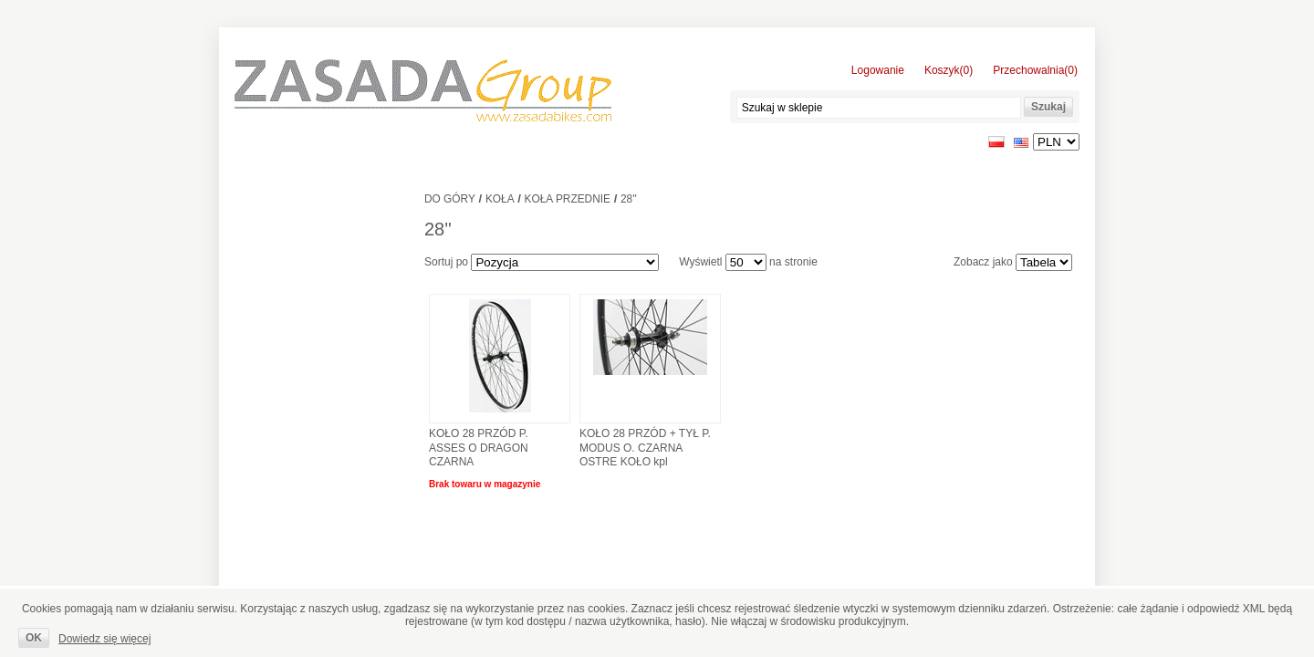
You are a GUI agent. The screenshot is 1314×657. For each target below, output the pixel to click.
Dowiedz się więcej (104, 638)
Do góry (449, 199)
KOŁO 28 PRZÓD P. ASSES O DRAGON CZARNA (478, 447)
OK (34, 637)
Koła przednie (567, 199)
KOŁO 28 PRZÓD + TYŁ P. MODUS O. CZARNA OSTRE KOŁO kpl (645, 447)
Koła (500, 199)
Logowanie (877, 70)
